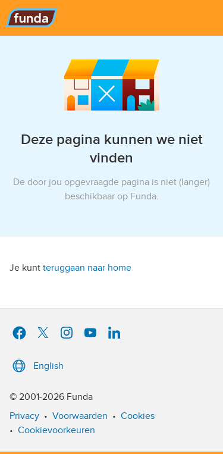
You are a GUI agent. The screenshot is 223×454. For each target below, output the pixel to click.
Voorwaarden (80, 416)
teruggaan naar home (87, 268)
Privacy (24, 416)
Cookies (138, 416)
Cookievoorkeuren (56, 430)
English (37, 365)
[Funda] (111, 18)
